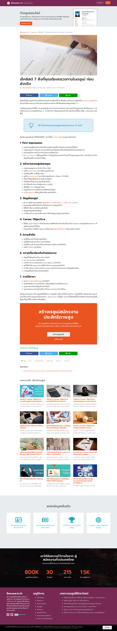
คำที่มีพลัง (31, 247)
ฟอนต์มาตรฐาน (32, 171)
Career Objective (31, 155)
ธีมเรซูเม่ (39, 607)
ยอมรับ (107, 627)
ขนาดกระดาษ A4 (33, 176)
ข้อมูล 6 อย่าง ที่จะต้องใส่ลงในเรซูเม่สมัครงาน (78, 610)
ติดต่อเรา (40, 610)
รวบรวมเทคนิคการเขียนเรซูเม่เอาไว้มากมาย (45, 524)
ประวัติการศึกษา (56, 203)
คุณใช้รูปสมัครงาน (29, 192)
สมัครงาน (40, 601)
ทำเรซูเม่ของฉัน (26, 23)
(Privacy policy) (77, 627)
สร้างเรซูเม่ (40, 598)
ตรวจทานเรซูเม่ (57, 137)
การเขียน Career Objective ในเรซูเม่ (98, 524)
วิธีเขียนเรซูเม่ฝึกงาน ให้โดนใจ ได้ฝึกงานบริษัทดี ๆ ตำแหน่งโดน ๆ (84, 598)
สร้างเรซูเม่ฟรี (58, 334)
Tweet (48, 95)
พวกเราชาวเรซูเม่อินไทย (89, 101)
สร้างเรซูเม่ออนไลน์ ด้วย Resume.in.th (18, 524)
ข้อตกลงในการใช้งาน (44, 616)
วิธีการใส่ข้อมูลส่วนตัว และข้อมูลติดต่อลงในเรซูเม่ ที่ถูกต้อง (82, 604)
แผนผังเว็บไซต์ (41, 613)
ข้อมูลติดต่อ (46, 203)
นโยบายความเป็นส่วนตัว (45, 619)
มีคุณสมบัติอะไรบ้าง (60, 229)
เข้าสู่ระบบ (100, 3)
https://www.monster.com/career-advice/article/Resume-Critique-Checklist (48, 371)
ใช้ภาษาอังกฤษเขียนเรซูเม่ (34, 281)
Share (29, 95)
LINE (68, 95)
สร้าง (108, 3)
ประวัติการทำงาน (68, 203)
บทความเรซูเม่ (41, 604)
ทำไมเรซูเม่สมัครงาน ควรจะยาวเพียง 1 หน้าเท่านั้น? (80, 607)
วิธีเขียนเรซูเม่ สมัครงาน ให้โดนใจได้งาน (76, 601)
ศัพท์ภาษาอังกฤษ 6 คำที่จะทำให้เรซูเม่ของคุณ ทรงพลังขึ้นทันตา (84, 613)
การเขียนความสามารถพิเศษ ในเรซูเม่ (72, 524)
